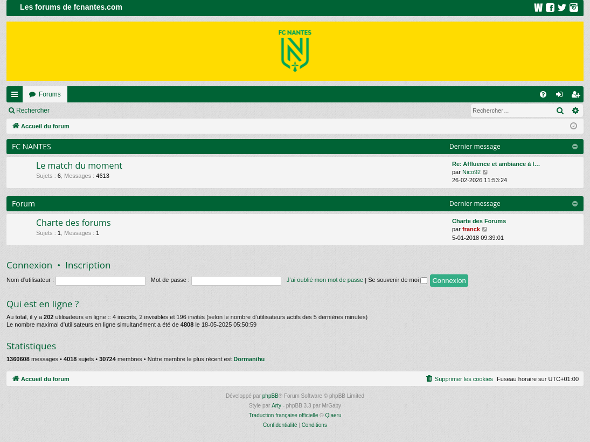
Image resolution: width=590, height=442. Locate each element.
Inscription (127, 110)
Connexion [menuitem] (561, 96)
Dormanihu (249, 359)
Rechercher (33, 110)
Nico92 (471, 172)
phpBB (270, 396)
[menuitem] (543, 94)
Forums (50, 94)
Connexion (80, 110)
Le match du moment (79, 165)
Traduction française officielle (283, 415)
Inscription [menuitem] (578, 96)
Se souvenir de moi (397, 280)
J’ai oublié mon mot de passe (325, 280)
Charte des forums (73, 223)
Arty (276, 406)
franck (471, 229)
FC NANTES (31, 146)
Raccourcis (17, 96)
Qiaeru (333, 415)
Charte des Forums (479, 221)
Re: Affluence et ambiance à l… (496, 164)
